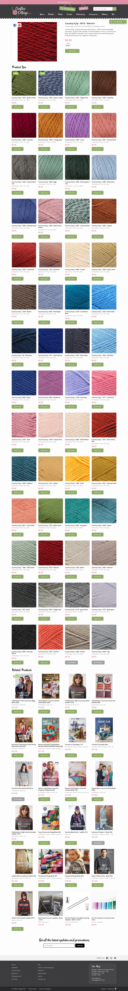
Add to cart (72, 51)
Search (114, 9)
